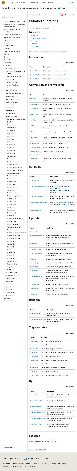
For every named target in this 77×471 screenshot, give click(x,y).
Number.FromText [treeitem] (12, 193)
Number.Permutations (37, 276)
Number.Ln (33, 259)
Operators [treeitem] (7, 48)
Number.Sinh (34, 368)
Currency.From (34, 104)
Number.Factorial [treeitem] (12, 187)
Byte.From (33, 98)
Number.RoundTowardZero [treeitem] (15, 238)
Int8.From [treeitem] (10, 133)
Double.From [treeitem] (11, 130)
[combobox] (13, 17)
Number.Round (34, 180)
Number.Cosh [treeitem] (11, 181)
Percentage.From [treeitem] (12, 264)
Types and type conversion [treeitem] (12, 51)
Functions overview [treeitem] (11, 68)
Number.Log (34, 263)
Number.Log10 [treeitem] (11, 213)
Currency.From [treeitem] (11, 125)
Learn (31, 15)
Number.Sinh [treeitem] (11, 250)
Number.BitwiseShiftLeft (37, 412)
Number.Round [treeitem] (12, 230)
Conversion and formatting (39, 38)
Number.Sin (33, 364)
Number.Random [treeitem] (12, 224)
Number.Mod (34, 270)
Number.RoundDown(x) (62, 202)
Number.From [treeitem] (11, 190)
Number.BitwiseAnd (36, 395)
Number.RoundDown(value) (58, 190)
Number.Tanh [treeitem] (11, 258)
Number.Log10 (34, 267)
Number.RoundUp (35, 210)
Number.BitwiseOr (35, 407)
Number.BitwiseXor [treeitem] (13, 173)
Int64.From (33, 138)
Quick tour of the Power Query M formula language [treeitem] (14, 25)
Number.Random (35, 313)
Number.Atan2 (34, 352)
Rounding (34, 41)
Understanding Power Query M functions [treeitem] (15, 72)
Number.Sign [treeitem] (11, 244)
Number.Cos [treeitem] (11, 179)
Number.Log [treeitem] (11, 210)
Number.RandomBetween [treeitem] (15, 227)
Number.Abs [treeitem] (11, 145)
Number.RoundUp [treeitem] (12, 241)
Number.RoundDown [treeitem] (13, 235)
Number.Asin (34, 345)
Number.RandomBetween (38, 319)
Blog (27, 464)
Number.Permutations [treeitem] (14, 218)
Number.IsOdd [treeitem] (11, 204)
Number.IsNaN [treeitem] (11, 201)
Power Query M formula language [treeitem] (14, 21)
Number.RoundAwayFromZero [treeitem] (16, 233)
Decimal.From (34, 108)
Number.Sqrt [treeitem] (11, 253)
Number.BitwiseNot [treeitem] (13, 162)
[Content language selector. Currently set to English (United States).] (11, 459)
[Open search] (68, 2)
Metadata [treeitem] (7, 54)
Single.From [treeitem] (10, 267)
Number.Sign (34, 288)
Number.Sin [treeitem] (10, 247)
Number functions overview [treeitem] (16, 119)
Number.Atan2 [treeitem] (11, 156)
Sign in (72, 2)
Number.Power (34, 284)
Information (34, 36)
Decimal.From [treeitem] (11, 128)
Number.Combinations (37, 235)
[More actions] (73, 15)
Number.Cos (34, 356)
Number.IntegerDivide (37, 253)
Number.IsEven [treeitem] (11, 199)
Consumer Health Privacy (57, 464)
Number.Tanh (34, 375)
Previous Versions (18, 464)
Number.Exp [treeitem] (11, 184)
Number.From (34, 143)
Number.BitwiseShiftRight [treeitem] (15, 170)
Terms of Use (6, 466)
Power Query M (39, 15)
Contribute (36, 464)
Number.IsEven (34, 71)
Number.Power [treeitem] (11, 221)
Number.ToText (34, 151)
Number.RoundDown (36, 196)
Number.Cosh (34, 360)
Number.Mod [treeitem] (11, 216)
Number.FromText (35, 147)
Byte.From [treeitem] (10, 122)
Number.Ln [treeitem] (10, 207)
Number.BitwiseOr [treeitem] (12, 164)
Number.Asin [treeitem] (11, 150)
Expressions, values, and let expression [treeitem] (12, 39)
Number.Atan (34, 349)
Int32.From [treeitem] (10, 139)
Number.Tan (33, 371)
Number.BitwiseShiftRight (38, 418)
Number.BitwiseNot (36, 401)
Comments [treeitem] (7, 43)
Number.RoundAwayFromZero (39, 186)
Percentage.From (35, 155)
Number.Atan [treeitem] (11, 153)
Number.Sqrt (34, 294)
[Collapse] (24, 13)
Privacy (44, 464)
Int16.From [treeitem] (10, 136)
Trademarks (16, 466)
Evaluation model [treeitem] (9, 46)
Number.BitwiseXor (36, 424)
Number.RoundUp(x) (63, 204)
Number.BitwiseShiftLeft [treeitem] (14, 167)
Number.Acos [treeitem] (11, 147)
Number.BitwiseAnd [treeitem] (13, 159)
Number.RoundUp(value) (63, 186)
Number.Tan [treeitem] (11, 255)
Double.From (34, 114)
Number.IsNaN (34, 75)
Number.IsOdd (34, 79)
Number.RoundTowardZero (38, 202)
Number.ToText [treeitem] (11, 261)
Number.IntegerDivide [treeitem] (14, 196)
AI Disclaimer (6, 464)
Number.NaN (63, 75)
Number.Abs (34, 232)
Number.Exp (33, 243)
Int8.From (33, 120)
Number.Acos (34, 341)
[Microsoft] (3, 2)
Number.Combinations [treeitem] (14, 176)
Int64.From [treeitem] (10, 142)
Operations (34, 43)
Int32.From (33, 132)
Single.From (33, 159)
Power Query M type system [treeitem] (12, 35)
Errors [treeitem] (6, 57)
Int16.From (33, 126)
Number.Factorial (35, 249)
